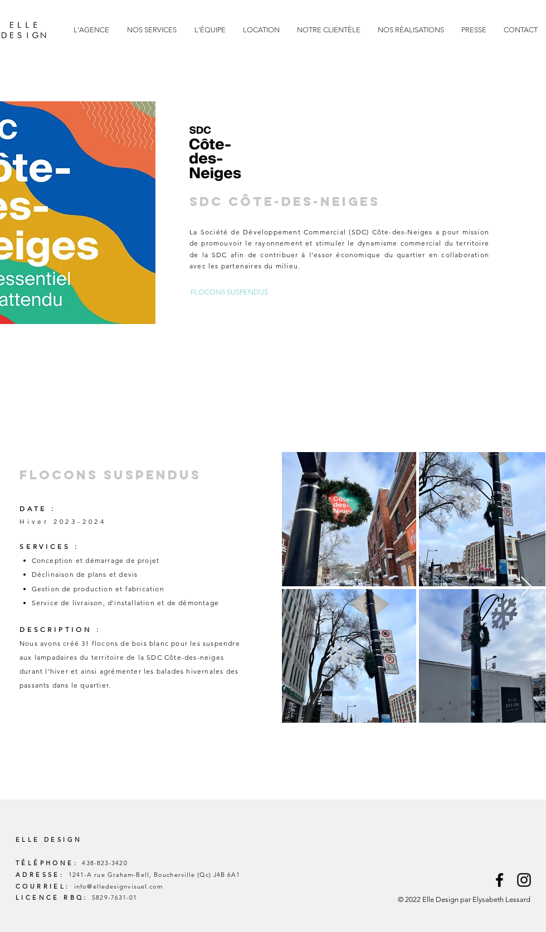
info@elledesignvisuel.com (118, 886)
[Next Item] (526, 587)
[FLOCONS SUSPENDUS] (229, 292)
